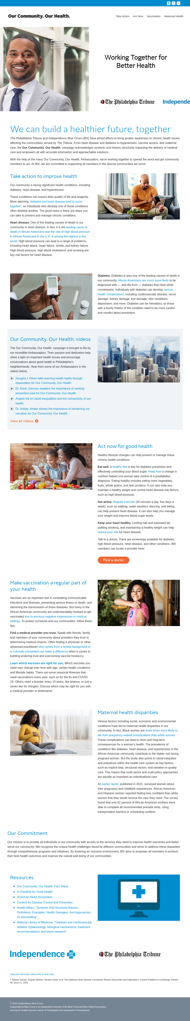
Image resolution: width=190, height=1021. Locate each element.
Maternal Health (173, 16)
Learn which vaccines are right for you (36, 663)
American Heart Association (35, 897)
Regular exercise (124, 501)
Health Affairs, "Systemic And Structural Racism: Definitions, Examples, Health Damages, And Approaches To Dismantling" (53, 912)
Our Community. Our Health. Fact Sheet (42, 886)
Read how (154, 471)
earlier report (110, 784)
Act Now (138, 16)
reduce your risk (108, 532)
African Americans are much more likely (143, 280)
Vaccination (154, 16)
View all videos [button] (21, 421)
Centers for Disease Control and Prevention (45, 902)
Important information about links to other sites (32, 974)
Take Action (122, 16)
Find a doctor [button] (113, 560)
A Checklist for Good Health (35, 891)
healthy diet (120, 466)
